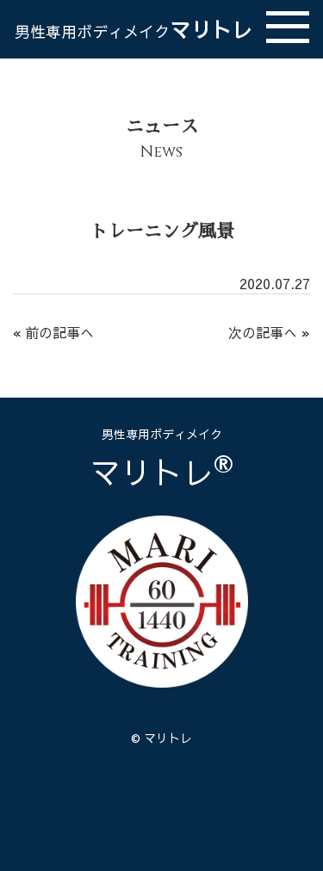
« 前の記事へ (53, 332)
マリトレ (133, 29)
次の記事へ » (269, 332)
